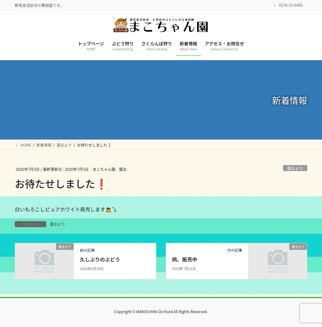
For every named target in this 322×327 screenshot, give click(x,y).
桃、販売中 (184, 259)
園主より (295, 168)
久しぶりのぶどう (100, 259)
